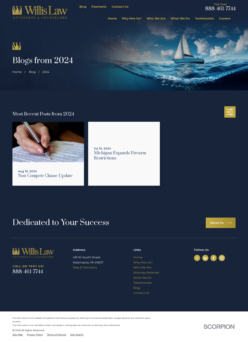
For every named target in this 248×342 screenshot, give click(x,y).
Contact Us (120, 6)
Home (137, 257)
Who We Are (142, 267)
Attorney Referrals (146, 272)
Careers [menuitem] (225, 18)
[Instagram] (221, 258)
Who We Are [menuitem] (156, 18)
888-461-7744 (220, 8)
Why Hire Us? (143, 262)
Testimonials (142, 282)
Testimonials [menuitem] (204, 18)
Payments (99, 6)
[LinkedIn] (205, 258)
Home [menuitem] (112, 18)
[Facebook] (213, 258)
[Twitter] (197, 258)
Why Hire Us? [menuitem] (132, 18)
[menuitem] (17, 335)
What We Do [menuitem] (180, 18)
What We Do (142, 277)
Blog (83, 6)
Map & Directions (85, 267)
